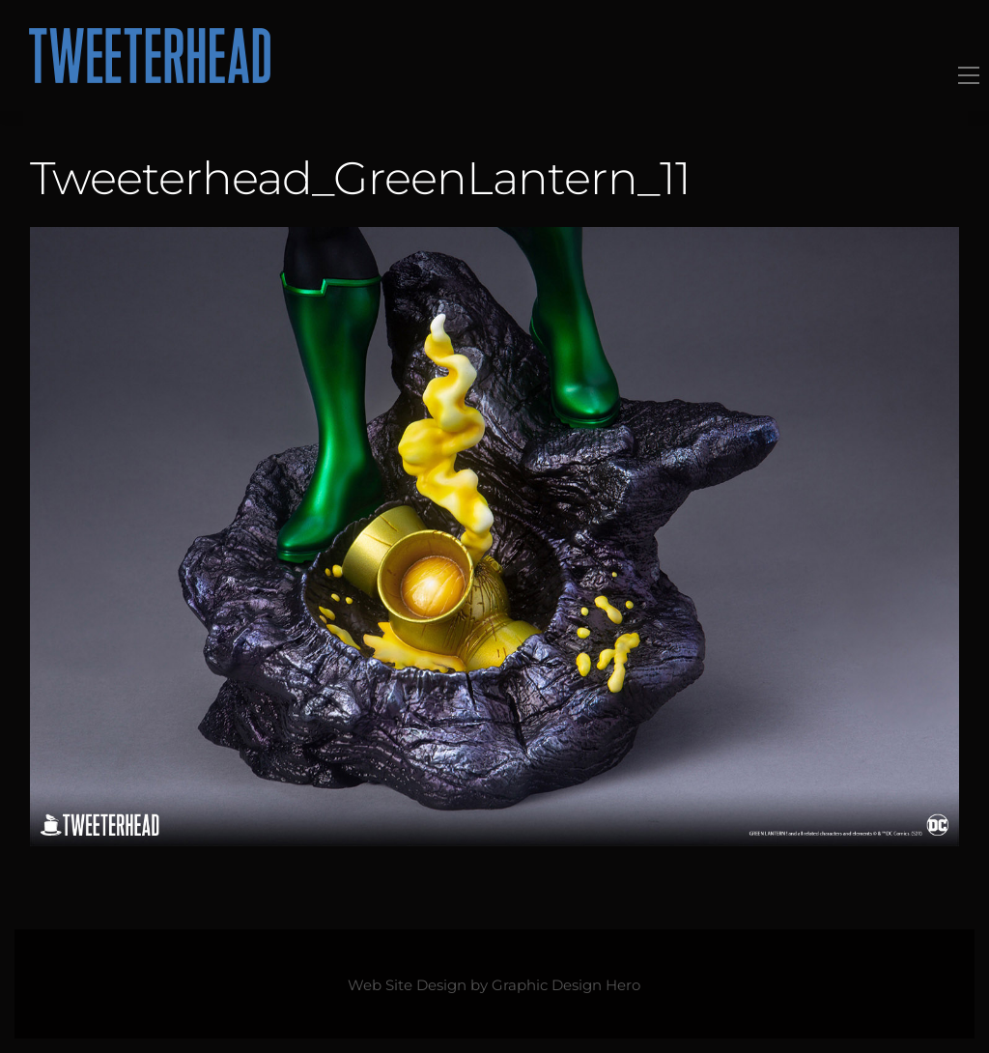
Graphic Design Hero (566, 985)
